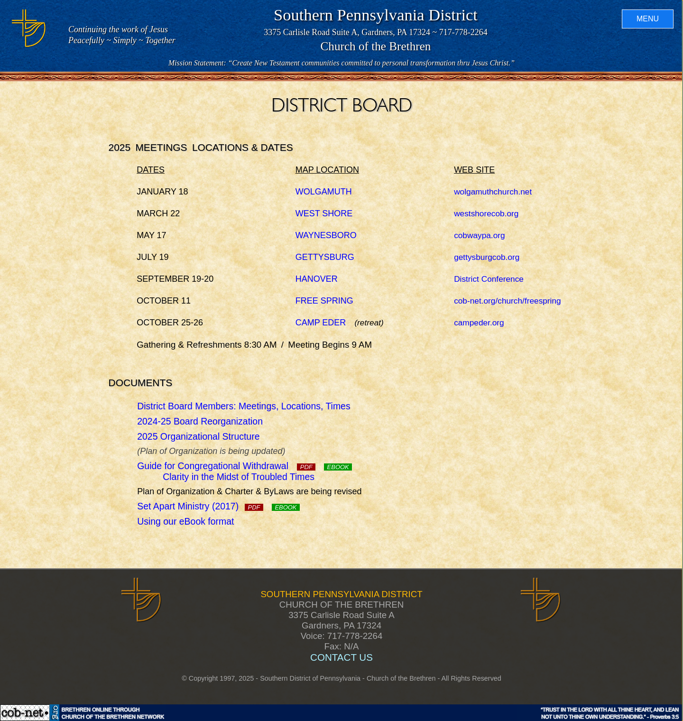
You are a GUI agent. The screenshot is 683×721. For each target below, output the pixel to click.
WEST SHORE (324, 213)
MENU (647, 19)
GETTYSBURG (324, 257)
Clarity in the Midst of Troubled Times (238, 476)
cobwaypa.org (479, 235)
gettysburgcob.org (486, 257)
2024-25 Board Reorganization (200, 421)
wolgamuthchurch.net (493, 191)
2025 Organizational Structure (198, 436)
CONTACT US (341, 657)
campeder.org (479, 322)
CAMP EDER (320, 322)
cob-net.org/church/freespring (507, 300)
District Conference (489, 279)
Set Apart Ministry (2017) (200, 506)
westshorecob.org (486, 213)
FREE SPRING (324, 300)
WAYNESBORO (326, 235)
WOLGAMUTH (323, 191)
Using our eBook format (185, 521)
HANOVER (316, 279)
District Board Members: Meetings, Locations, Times (243, 406)
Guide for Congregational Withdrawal (226, 466)
